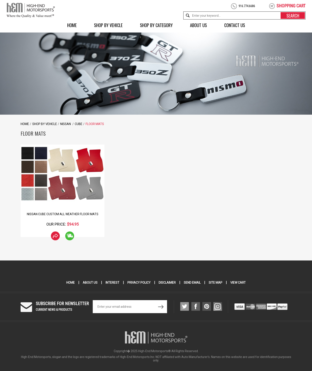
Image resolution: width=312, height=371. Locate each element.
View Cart (238, 282)
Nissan (66, 124)
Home (72, 25)
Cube (78, 124)
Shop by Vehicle (108, 25)
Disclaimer (167, 282)
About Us (198, 25)
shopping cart (291, 5)
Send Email (192, 282)
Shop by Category (156, 25)
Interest (112, 282)
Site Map (215, 282)
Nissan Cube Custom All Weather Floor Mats (62, 214)
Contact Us (234, 25)
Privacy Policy (139, 282)
